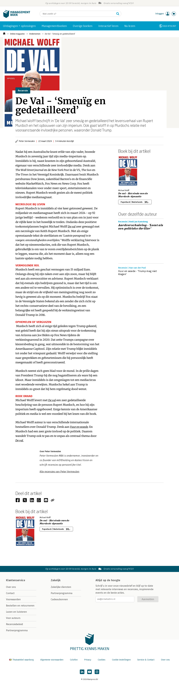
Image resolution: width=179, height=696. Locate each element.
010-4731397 (169, 26)
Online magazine (17, 34)
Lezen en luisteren (16, 611)
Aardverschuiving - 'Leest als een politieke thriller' (140, 227)
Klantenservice (15, 580)
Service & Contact (145, 659)
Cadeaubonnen (59, 599)
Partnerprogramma (17, 630)
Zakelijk (55, 580)
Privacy (87, 659)
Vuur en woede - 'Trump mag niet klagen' (137, 273)
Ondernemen (34, 34)
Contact (10, 593)
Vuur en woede (79, 427)
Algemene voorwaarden (51, 659)
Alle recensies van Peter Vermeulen (59, 471)
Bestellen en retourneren (20, 605)
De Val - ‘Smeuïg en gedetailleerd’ (60, 34)
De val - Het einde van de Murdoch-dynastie (133, 195)
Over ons (11, 587)
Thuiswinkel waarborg (21, 659)
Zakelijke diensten (61, 587)
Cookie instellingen (121, 659)
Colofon (74, 659)
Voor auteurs (13, 618)
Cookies (101, 659)
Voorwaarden (13, 599)
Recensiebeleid (14, 624)
